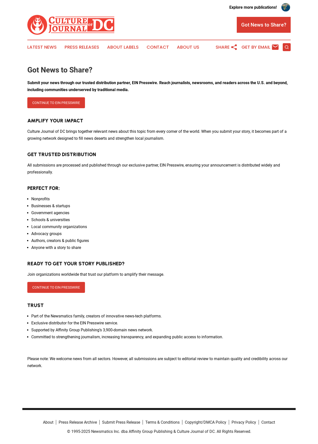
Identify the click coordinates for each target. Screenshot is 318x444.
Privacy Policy (244, 422)
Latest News (42, 47)
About (48, 422)
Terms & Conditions (162, 422)
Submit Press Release (121, 422)
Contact (158, 47)
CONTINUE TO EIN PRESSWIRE (56, 103)
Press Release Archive (78, 422)
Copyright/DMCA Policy (205, 422)
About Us (188, 47)
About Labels (123, 47)
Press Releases (82, 47)
